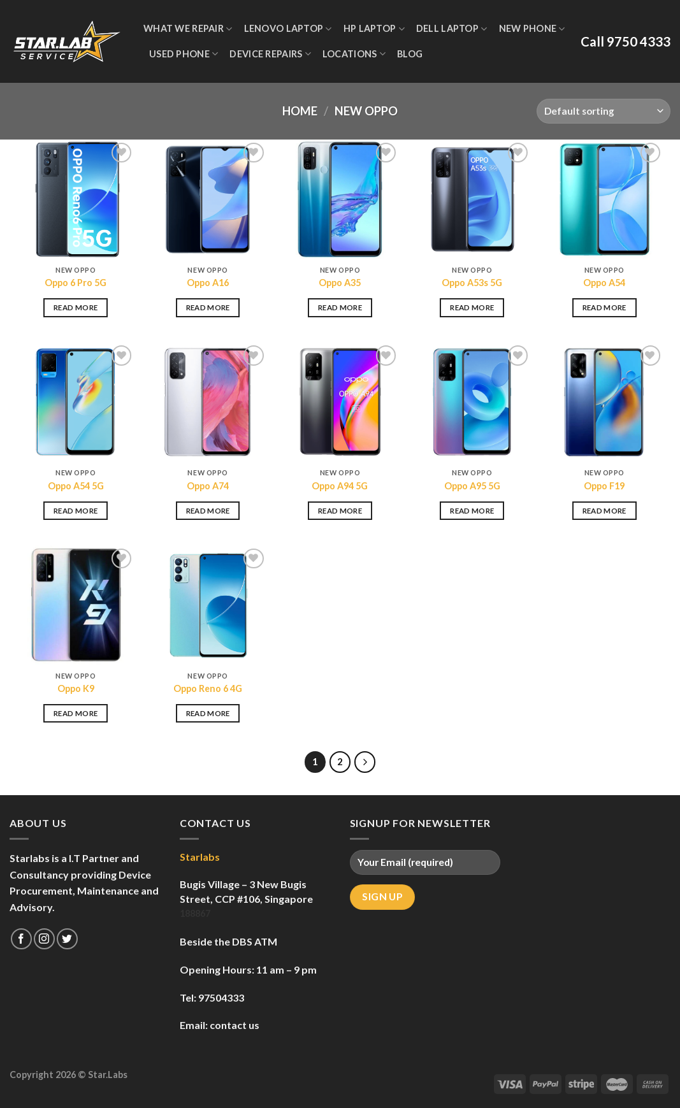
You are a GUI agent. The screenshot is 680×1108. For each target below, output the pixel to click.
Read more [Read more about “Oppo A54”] (604, 307)
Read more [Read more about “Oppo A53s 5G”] (472, 307)
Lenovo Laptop (288, 29)
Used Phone (183, 54)
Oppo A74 (208, 485)
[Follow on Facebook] (21, 938)
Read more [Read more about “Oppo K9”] (76, 713)
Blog (410, 53)
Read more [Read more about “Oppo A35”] (340, 307)
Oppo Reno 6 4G (207, 688)
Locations (354, 54)
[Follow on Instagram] (44, 938)
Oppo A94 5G (340, 485)
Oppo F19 (604, 485)
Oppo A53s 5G (472, 282)
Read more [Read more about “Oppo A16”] (208, 307)
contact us (234, 1025)
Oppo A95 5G (472, 485)
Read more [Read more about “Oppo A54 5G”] (76, 511)
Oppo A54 (604, 282)
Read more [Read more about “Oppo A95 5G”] (472, 511)
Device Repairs (270, 54)
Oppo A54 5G (76, 485)
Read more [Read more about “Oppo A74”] (208, 511)
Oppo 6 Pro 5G (75, 282)
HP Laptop (374, 29)
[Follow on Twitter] (67, 938)
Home (299, 111)
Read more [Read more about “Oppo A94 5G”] (340, 511)
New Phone (532, 29)
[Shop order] (603, 111)
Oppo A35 (340, 282)
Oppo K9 (75, 688)
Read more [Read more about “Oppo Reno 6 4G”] (208, 713)
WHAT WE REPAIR (188, 29)
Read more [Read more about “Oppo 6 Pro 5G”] (76, 307)
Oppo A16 (208, 282)
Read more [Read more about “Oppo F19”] (604, 511)
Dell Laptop (452, 29)
